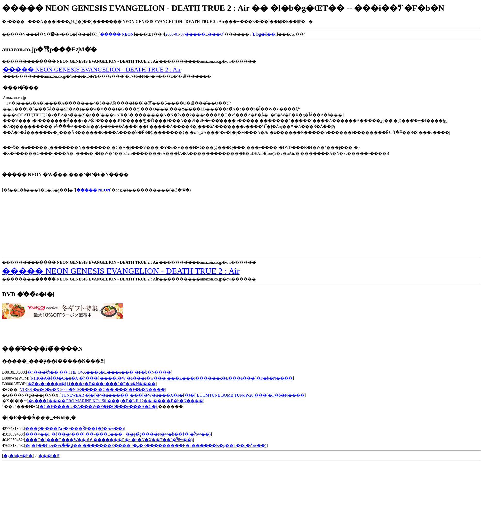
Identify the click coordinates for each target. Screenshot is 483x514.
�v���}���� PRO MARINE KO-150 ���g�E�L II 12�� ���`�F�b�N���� (115, 401)
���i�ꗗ (49, 456)
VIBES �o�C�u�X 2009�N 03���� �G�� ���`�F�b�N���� (92, 389)
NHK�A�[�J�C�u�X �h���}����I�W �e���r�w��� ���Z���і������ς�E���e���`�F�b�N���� (162, 378)
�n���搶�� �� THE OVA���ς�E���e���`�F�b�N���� (99, 372)
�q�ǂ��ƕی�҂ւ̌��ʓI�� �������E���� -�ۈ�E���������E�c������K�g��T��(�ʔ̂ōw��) (146, 445)
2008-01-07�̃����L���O (194, 34)
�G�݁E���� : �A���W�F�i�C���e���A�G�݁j (98, 406)
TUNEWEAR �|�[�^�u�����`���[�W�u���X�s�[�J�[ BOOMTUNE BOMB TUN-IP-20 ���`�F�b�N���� (182, 395)
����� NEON (93, 190)
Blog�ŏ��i (265, 34)
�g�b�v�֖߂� (18, 456)
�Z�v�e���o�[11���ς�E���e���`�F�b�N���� (92, 384)
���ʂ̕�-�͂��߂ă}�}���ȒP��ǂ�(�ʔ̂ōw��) (74, 428)
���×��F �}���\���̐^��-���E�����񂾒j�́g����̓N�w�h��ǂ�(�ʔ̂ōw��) (118, 434)
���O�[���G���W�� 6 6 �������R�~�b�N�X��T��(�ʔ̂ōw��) (109, 440)
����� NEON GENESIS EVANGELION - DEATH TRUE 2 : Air (92, 69)
